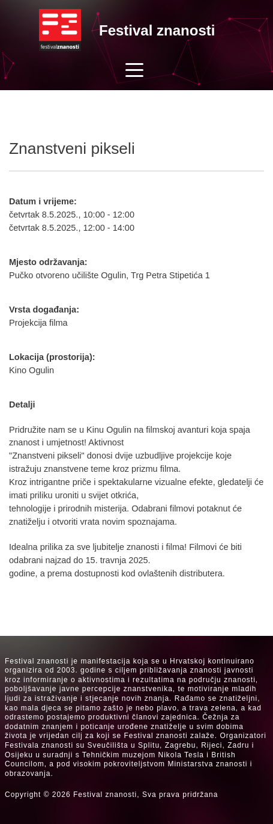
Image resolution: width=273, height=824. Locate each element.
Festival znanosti (157, 30)
